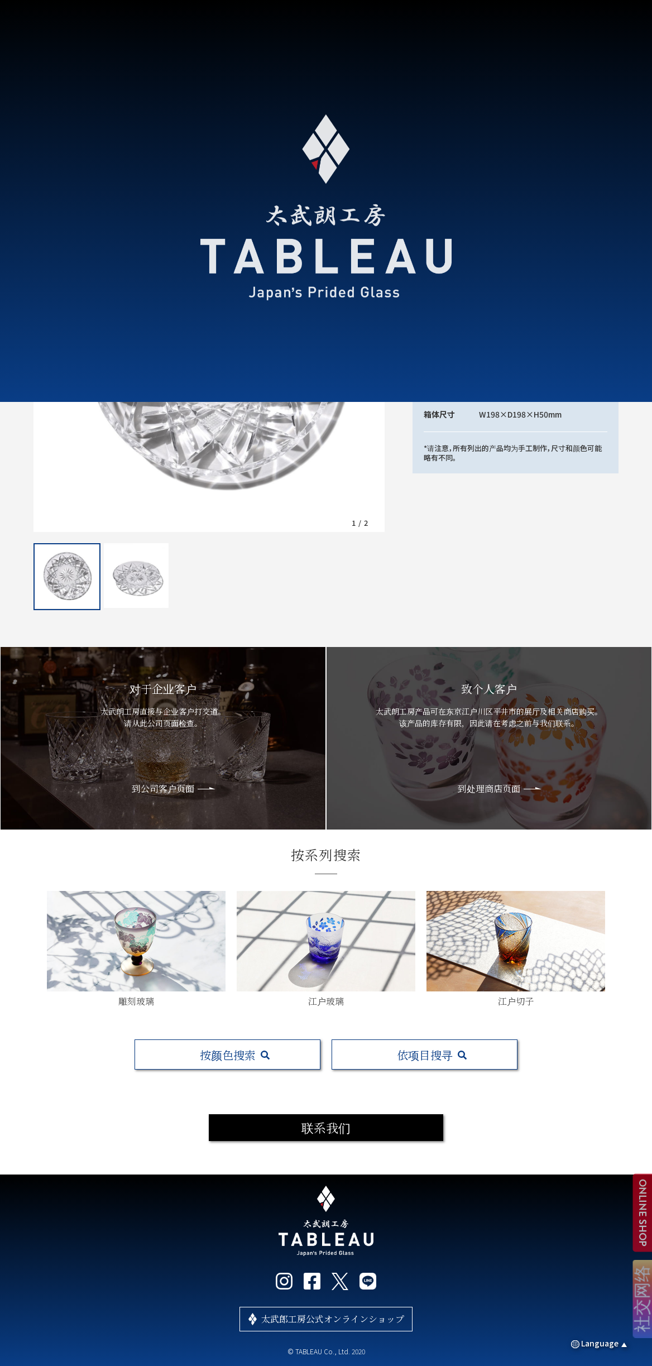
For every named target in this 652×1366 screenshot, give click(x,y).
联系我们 (326, 1127)
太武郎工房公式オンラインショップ (332, 1318)
